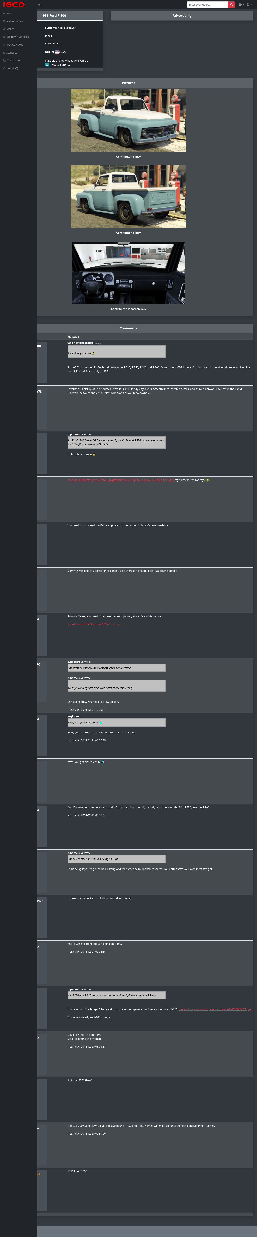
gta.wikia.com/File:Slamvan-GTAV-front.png (121, 624)
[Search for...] (207, 4)
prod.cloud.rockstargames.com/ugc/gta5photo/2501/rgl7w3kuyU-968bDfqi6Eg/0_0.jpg (148, 480)
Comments (11, 60)
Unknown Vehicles (16, 37)
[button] (242, 4)
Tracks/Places (13, 44)
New (7, 13)
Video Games (13, 21)
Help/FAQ (10, 68)
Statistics (10, 52)
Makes (8, 29)
